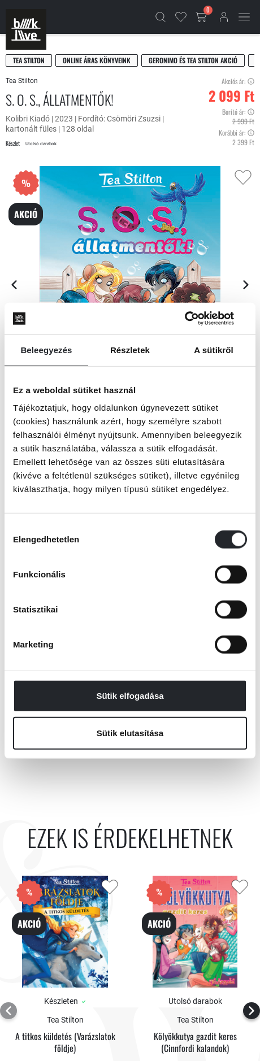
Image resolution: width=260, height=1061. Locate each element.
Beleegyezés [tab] (46, 349)
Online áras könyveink (97, 60)
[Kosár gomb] (202, 17)
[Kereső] (160, 17)
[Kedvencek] (181, 17)
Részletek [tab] (130, 349)
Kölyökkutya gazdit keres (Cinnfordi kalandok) (195, 1042)
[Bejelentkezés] (224, 17)
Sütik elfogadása (129, 696)
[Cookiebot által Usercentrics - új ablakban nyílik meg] (197, 318)
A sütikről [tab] (213, 349)
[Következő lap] (245, 284)
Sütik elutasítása (130, 732)
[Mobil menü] (244, 17)
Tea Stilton (22, 81)
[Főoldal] (26, 29)
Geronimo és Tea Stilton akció (193, 60)
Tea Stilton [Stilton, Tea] (29, 60)
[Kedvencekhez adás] (243, 177)
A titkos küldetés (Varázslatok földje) (65, 1042)
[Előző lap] (14, 284)
